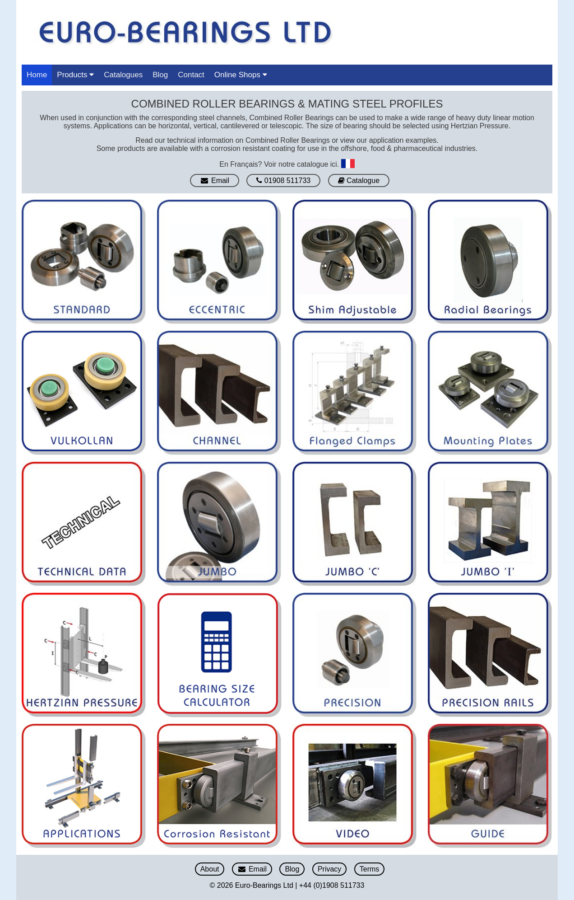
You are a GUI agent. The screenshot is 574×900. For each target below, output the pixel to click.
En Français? (240, 164)
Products (75, 74)
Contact (191, 74)
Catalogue (359, 180)
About (209, 869)
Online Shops (240, 74)
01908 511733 (283, 180)
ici (333, 164)
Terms (370, 869)
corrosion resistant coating (253, 148)
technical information (200, 140)
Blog (160, 74)
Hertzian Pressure (480, 126)
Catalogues (123, 74)
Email (214, 180)
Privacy (329, 869)
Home (37, 74)
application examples (402, 140)
